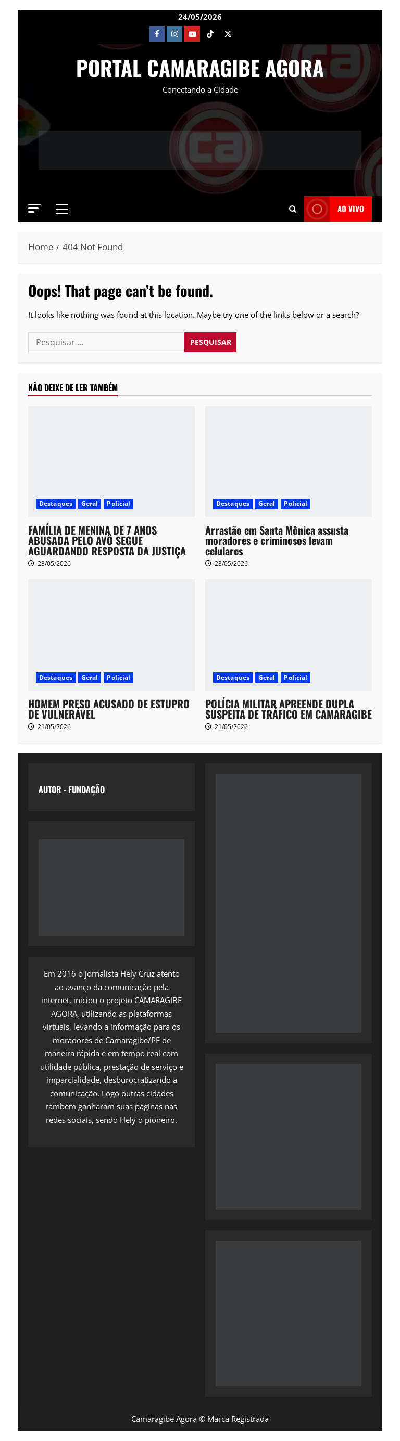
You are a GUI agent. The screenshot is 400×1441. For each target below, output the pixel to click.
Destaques (55, 503)
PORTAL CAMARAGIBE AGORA (200, 67)
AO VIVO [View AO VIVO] (334, 209)
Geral (89, 503)
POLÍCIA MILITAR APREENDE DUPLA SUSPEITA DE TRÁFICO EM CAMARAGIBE (288, 709)
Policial (118, 503)
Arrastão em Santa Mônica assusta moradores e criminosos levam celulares (276, 540)
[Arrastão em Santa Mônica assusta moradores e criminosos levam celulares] (288, 461)
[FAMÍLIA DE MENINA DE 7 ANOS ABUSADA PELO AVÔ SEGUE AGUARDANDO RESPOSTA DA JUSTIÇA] (111, 461)
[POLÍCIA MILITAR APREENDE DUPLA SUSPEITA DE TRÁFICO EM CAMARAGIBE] (288, 634)
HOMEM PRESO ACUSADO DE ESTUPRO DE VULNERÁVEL (109, 709)
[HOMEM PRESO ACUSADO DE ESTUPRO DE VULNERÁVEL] (111, 634)
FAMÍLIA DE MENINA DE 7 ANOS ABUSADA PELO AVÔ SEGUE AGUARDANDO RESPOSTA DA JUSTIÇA (107, 540)
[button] (34, 208)
